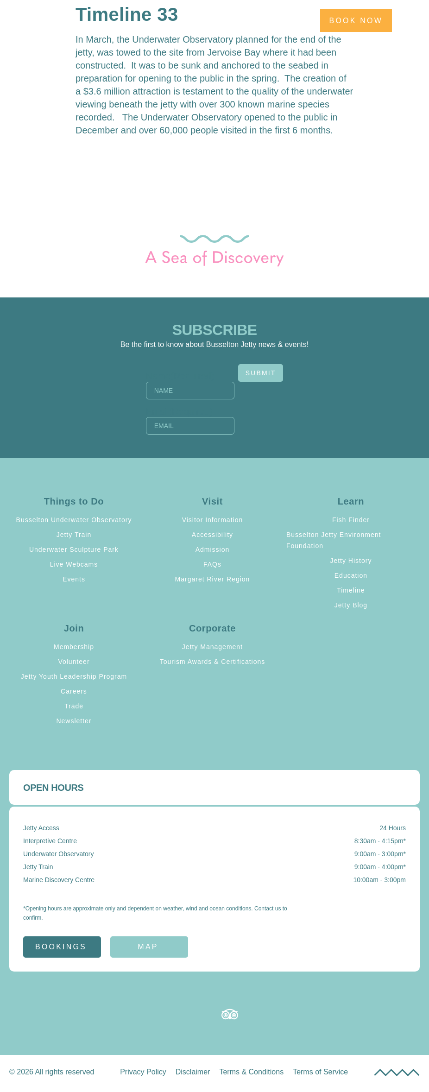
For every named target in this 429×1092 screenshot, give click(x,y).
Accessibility (212, 534)
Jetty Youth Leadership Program (74, 676)
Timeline (351, 590)
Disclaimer (193, 1072)
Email (177, 411)
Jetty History (351, 560)
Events (74, 579)
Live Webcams (74, 564)
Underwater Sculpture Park (74, 549)
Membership (74, 646)
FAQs (212, 564)
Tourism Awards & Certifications (212, 661)
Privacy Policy (143, 1072)
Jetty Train (74, 534)
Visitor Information (212, 520)
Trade (73, 706)
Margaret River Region (212, 579)
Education (350, 575)
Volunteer (73, 661)
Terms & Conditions (251, 1072)
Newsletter (73, 721)
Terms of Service (320, 1072)
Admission (213, 549)
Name (178, 376)
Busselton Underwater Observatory (74, 520)
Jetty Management (212, 646)
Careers (74, 691)
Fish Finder (351, 520)
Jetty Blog (350, 605)
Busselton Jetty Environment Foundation (333, 540)
